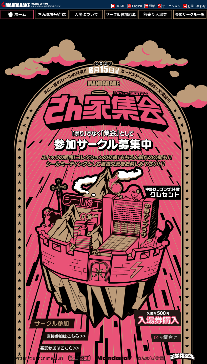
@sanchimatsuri (45, 358)
